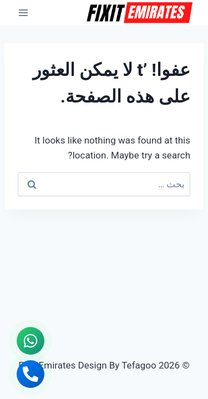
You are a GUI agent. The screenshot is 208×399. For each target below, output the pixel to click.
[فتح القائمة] (23, 12)
